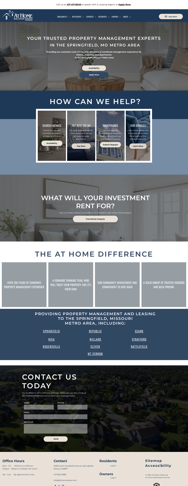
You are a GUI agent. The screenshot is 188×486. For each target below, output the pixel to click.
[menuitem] (63, 16)
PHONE (60, 403)
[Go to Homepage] (17, 12)
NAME (26, 403)
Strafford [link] (139, 339)
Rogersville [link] (51, 346)
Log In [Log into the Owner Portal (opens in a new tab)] (113, 478)
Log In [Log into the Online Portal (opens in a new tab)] (113, 466)
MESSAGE (28, 422)
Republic (95, 331)
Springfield (51, 331)
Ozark (139, 331)
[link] (74, 4)
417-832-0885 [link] (60, 474)
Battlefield (139, 346)
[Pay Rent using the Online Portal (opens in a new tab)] (171, 16)
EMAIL (27, 412)
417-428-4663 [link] (57, 393)
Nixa (51, 339)
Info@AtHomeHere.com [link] (36, 396)
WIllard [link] (95, 339)
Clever (95, 346)
